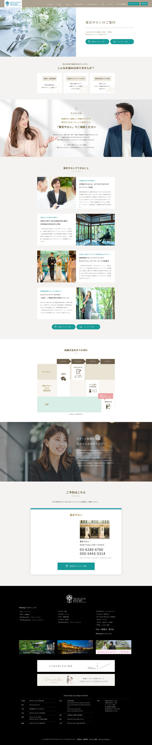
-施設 (62, 611)
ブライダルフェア (134, 3)
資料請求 (144, 3)
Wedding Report (92, 4)
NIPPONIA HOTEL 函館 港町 (36, 700)
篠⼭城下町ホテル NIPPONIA (112, 709)
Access (110, 4)
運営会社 (79, 739)
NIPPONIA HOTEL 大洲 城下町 (37, 723)
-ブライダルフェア (105, 611)
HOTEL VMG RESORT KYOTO (75, 711)
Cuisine (68, 4)
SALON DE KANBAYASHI (74, 709)
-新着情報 (24, 614)
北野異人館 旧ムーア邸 (111, 703)
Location (50, 4)
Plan (103, 4)
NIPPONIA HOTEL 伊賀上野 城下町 (76, 723)
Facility (59, 4)
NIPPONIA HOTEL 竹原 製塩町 (37, 713)
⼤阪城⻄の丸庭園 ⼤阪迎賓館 (75, 715)
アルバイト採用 (93, 739)
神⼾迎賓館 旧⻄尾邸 (110, 707)
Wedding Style (78, 4)
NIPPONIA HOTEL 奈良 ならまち (75, 719)
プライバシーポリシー (104, 739)
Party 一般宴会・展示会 (105, 629)
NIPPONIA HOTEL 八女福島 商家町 (38, 719)
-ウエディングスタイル (69, 622)
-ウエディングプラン (30, 617)
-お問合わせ (102, 614)
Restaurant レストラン (104, 634)
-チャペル (63, 614)
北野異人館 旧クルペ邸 (111, 700)
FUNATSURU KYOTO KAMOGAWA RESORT (78, 703)
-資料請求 (105, 617)
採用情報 (85, 739)
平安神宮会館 (70, 700)
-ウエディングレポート (31, 620)
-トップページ (25, 611)
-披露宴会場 (63, 617)
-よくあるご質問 (102, 625)
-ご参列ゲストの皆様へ (104, 622)
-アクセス (101, 619)
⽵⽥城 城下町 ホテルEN (111, 711)
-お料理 (62, 619)
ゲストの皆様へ (121, 4)
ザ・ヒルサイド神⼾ (110, 705)
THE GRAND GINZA (34, 705)
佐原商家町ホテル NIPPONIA (36, 709)
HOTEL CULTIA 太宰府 (35, 717)
